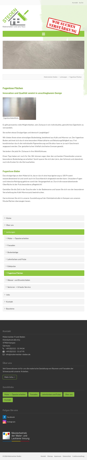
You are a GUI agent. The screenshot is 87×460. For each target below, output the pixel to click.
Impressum (57, 456)
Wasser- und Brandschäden (18, 280)
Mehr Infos (9, 377)
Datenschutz (67, 456)
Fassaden (11, 245)
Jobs (8, 295)
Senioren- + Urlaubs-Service (19, 287)
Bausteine (10, 308)
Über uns (10, 225)
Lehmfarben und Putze (16, 259)
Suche (81, 3)
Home (8, 218)
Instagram (11, 422)
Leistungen (63, 77)
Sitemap (50, 456)
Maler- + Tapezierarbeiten (18, 238)
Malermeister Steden (51, 77)
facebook (11, 417)
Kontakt (75, 3)
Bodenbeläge (12, 252)
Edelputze (11, 266)
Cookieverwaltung (78, 456)
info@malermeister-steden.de (17, 354)
